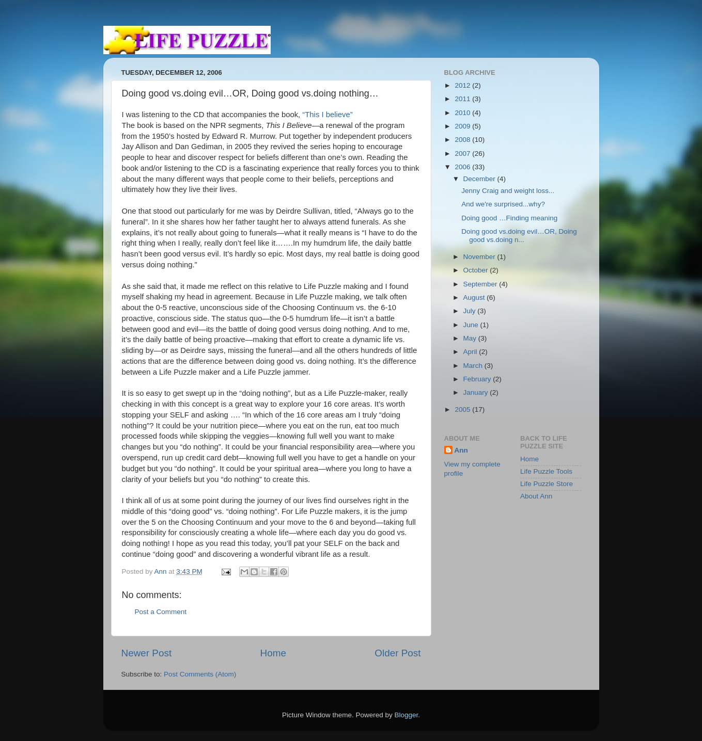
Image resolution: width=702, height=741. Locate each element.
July (470, 311)
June (471, 325)
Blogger (406, 715)
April (471, 352)
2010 (463, 113)
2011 (463, 99)
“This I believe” (327, 114)
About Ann (536, 496)
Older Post (397, 653)
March (474, 365)
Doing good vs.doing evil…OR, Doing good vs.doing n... (519, 236)
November (480, 257)
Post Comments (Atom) (200, 674)
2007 (463, 153)
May (470, 338)
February (478, 379)
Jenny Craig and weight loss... (507, 191)
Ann (461, 450)
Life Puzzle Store (546, 484)
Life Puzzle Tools (546, 471)
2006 (463, 167)
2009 (463, 126)
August (475, 297)
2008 (463, 139)
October (476, 270)
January (476, 392)
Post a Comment (161, 612)
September (481, 284)
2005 (463, 409)
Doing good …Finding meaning (509, 218)
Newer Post (146, 653)
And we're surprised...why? (503, 204)
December (480, 179)
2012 (463, 85)
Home (273, 653)
